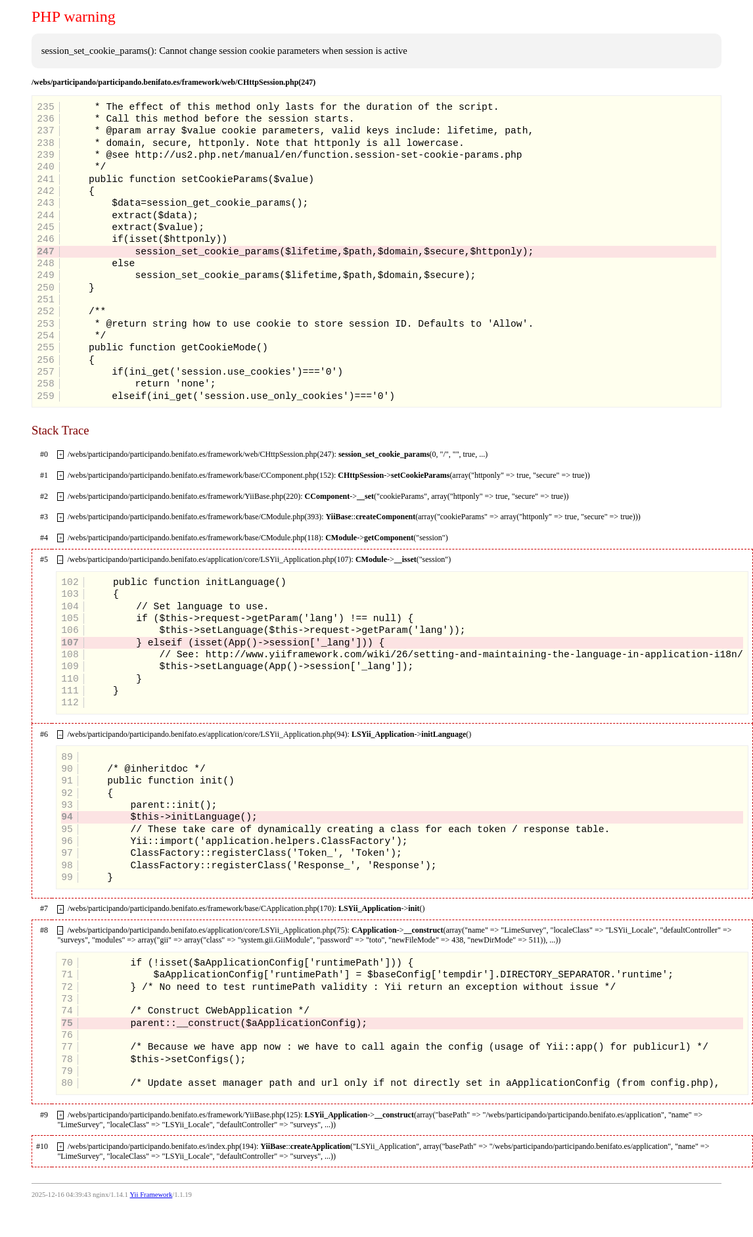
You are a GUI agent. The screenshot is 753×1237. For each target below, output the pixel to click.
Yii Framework (150, 1194)
